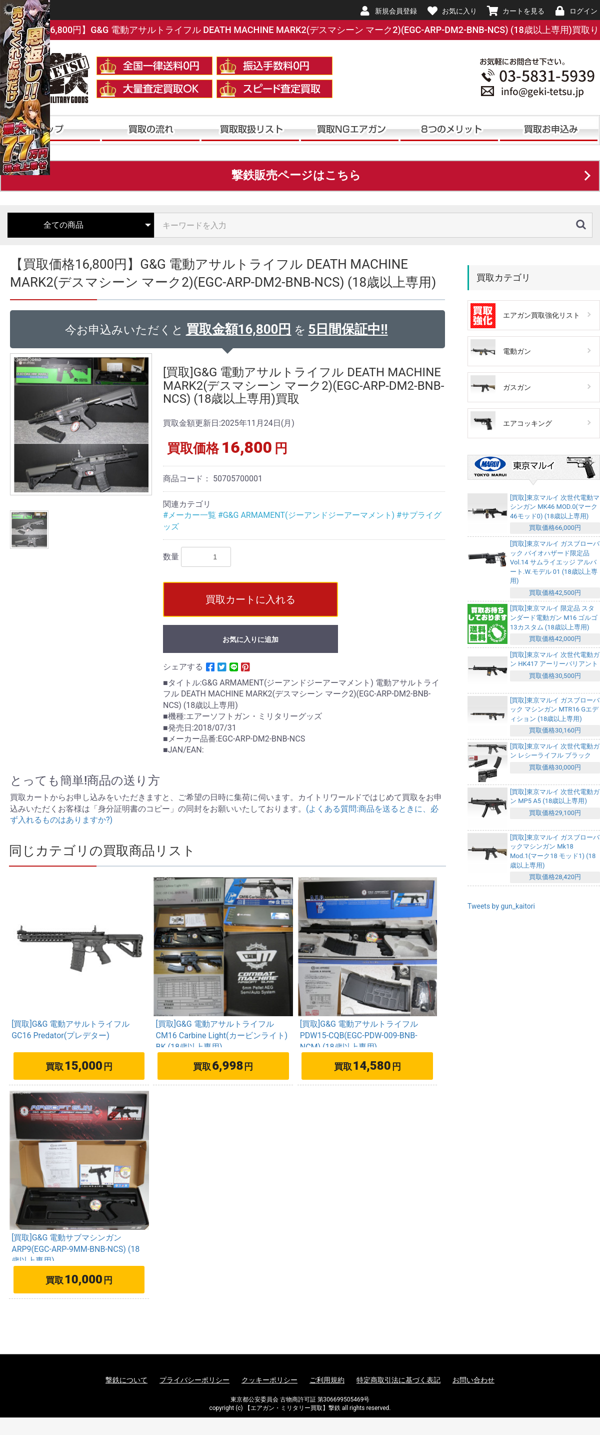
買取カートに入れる (251, 599)
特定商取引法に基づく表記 (398, 1380)
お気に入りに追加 (250, 639)
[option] (82, 424)
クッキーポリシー (270, 1380)
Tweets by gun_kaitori (501, 906)
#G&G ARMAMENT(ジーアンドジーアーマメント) (307, 515)
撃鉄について (127, 1380)
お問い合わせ (473, 1380)
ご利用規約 (327, 1380)
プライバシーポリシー (195, 1380)
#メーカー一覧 (190, 515)
